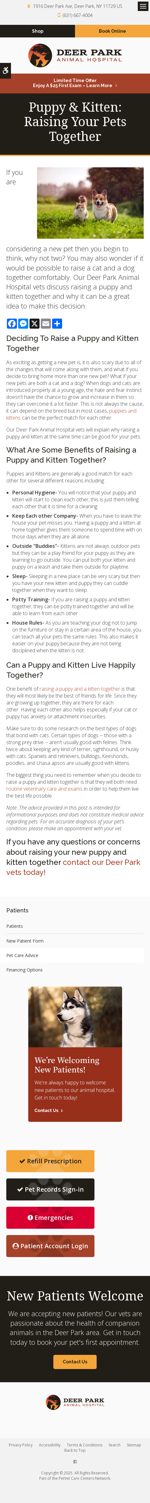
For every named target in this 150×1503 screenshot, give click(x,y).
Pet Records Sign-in (50, 1189)
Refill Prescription (50, 1161)
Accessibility (50, 1445)
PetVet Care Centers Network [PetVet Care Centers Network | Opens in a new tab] (84, 1478)
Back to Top (75, 1450)
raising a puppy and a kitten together (80, 688)
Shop (37, 31)
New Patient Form (25, 941)
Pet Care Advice (22, 955)
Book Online (112, 31)
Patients (14, 926)
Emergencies (50, 1217)
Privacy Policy (21, 1445)
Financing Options (24, 970)
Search (115, 1445)
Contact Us (75, 1361)
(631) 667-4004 (78, 15)
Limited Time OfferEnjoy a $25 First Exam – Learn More (72, 83)
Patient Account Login (50, 1246)
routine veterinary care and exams (44, 788)
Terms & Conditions (84, 1445)
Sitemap (134, 1445)
